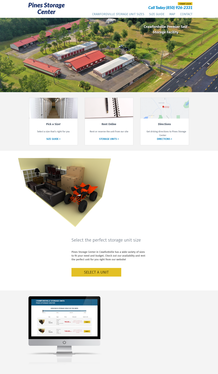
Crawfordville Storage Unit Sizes (118, 14)
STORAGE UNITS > (109, 139)
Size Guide (156, 14)
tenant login (185, 4)
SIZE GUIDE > (53, 139)
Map (172, 14)
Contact (186, 14)
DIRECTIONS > (164, 139)
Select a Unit (96, 272)
